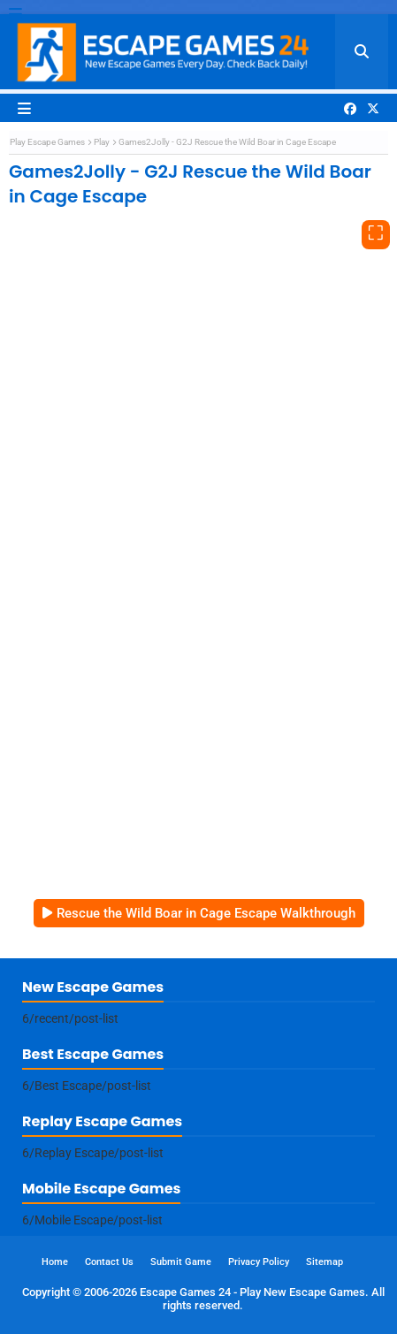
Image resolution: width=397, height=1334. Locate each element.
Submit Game (180, 1262)
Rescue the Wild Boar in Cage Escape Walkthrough (206, 913)
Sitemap (324, 1262)
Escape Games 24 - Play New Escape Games (252, 1292)
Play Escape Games (47, 142)
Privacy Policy (258, 1262)
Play (102, 142)
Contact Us (109, 1262)
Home (55, 1262)
